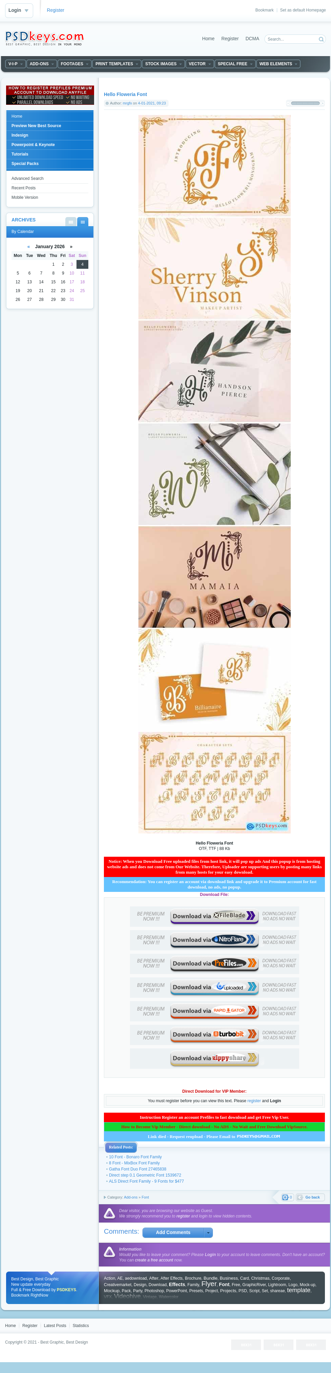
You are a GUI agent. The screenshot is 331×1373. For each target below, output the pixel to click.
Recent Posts (24, 188)
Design (140, 1284)
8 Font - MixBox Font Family (134, 1163)
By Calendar (82, 221)
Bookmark (265, 10)
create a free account (154, 1260)
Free (236, 1284)
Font (145, 1197)
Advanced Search (28, 178)
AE (120, 1278)
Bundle (211, 1278)
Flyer (209, 1283)
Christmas (260, 1278)
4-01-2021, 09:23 (152, 103)
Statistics (81, 1325)
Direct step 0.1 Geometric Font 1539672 (145, 1175)
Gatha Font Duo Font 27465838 (137, 1169)
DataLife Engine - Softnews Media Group (44, 38)
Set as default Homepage (303, 10)
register (254, 1100)
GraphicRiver (254, 1284)
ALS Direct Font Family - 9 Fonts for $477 (146, 1181)
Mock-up (307, 1284)
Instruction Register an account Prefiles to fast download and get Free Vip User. (214, 1117)
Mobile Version (25, 197)
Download (158, 1284)
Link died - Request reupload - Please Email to (214, 1136)
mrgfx (127, 103)
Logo (292, 1284)
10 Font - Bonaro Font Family (135, 1157)
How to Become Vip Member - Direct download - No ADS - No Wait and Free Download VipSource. (214, 1126)
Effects (177, 1284)
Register (55, 10)
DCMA (252, 38)
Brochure (193, 1278)
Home (208, 38)
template (298, 1290)
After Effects (171, 1278)
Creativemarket (117, 1284)
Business (229, 1278)
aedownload (136, 1278)
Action (109, 1278)
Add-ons (130, 1197)
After (153, 1278)
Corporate (281, 1278)
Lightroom (277, 1284)
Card (244, 1278)
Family (193, 1284)
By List (70, 221)
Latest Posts (55, 1325)
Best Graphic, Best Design (64, 1342)
